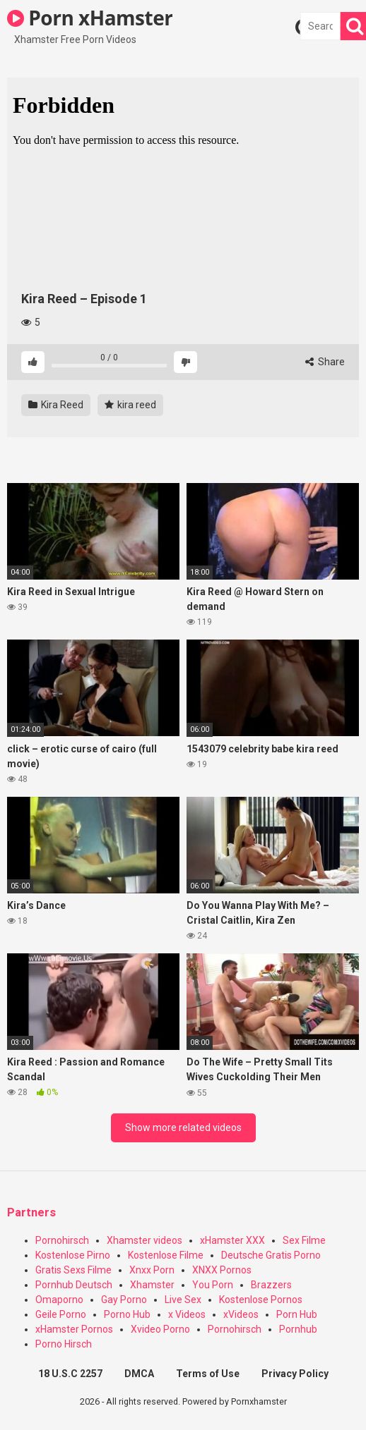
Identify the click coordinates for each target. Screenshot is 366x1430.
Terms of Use (208, 1373)
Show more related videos (183, 1127)
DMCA (139, 1373)
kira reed (130, 404)
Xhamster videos (144, 1240)
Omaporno (59, 1299)
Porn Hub (296, 1314)
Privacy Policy (295, 1373)
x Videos (187, 1314)
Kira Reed (55, 404)
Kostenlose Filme (165, 1255)
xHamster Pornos (74, 1329)
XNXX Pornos (222, 1270)
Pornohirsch (62, 1240)
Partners (31, 1212)
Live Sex (183, 1299)
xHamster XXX (232, 1240)
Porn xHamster (89, 17)
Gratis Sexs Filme (73, 1270)
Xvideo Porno (160, 1329)
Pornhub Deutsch (73, 1284)
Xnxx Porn (152, 1270)
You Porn (212, 1284)
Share (325, 361)
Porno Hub (127, 1314)
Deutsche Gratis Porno (271, 1255)
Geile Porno (60, 1314)
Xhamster (152, 1284)
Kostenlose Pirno (72, 1255)
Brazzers (271, 1284)
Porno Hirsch (63, 1344)
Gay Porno (124, 1299)
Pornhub (298, 1329)
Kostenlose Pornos (260, 1299)
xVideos (241, 1314)
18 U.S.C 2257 (70, 1373)
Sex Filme (304, 1240)
